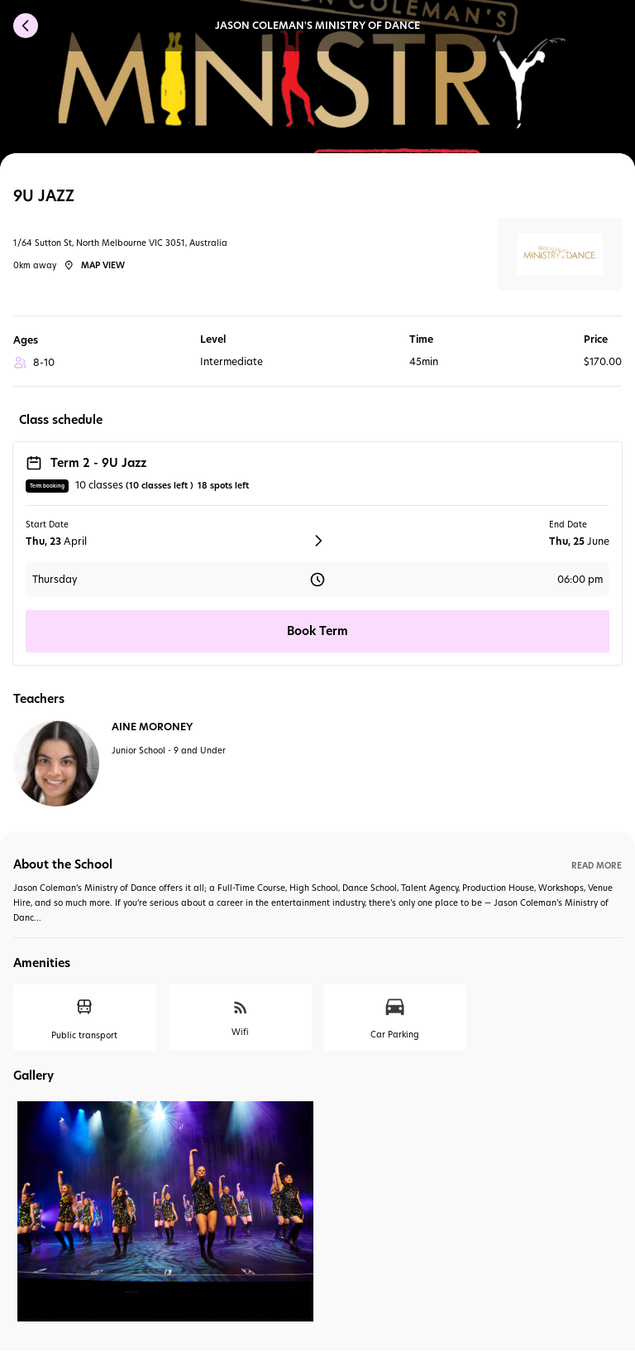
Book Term (317, 631)
